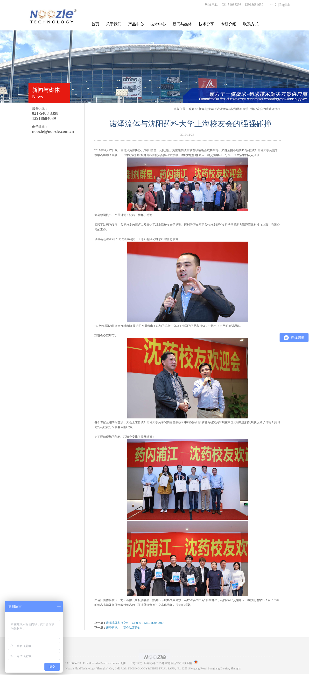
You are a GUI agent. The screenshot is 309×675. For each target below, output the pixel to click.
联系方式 (251, 24)
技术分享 (206, 24)
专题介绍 (228, 24)
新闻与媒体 (182, 24)
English (284, 5)
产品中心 (136, 24)
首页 (95, 24)
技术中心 (158, 24)
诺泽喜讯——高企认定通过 (123, 627)
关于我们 (113, 24)
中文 (273, 5)
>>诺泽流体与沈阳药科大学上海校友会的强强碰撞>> (240, 109)
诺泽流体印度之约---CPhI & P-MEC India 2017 (135, 623)
